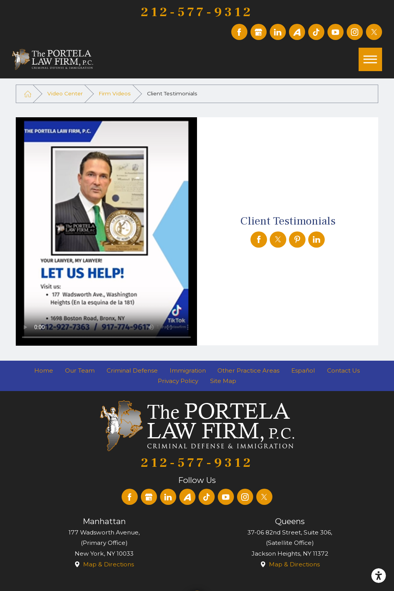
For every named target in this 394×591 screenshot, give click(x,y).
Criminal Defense (132, 370)
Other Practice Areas (248, 370)
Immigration (188, 370)
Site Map (223, 381)
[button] (378, 575)
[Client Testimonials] (258, 239)
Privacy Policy (178, 381)
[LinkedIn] (278, 32)
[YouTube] (335, 32)
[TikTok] (316, 32)
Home (43, 370)
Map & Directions (108, 564)
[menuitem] (43, 370)
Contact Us (343, 370)
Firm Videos (114, 93)
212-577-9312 (197, 12)
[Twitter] (374, 32)
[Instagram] (355, 32)
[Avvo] (297, 32)
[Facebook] (239, 32)
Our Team (80, 370)
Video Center (65, 93)
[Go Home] (27, 94)
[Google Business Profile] (258, 32)
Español (303, 370)
